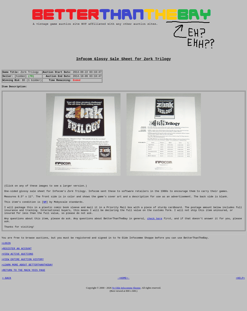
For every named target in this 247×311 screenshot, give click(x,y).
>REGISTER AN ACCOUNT (17, 261)
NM (44, 209)
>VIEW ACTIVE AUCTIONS (17, 267)
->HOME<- (123, 294)
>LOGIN (6, 255)
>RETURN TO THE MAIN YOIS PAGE (23, 285)
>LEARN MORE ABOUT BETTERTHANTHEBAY (27, 279)
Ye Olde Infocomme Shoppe (126, 303)
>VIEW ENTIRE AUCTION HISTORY (23, 273)
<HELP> (240, 294)
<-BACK (6, 294)
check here (154, 228)
